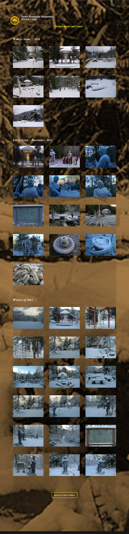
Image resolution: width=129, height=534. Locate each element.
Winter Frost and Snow (69, 26)
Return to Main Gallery (64, 495)
